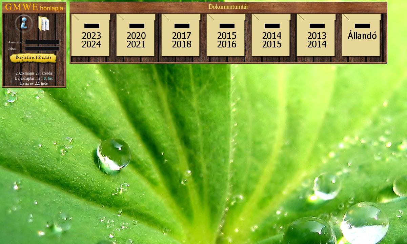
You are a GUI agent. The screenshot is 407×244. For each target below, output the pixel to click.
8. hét (48, 78)
